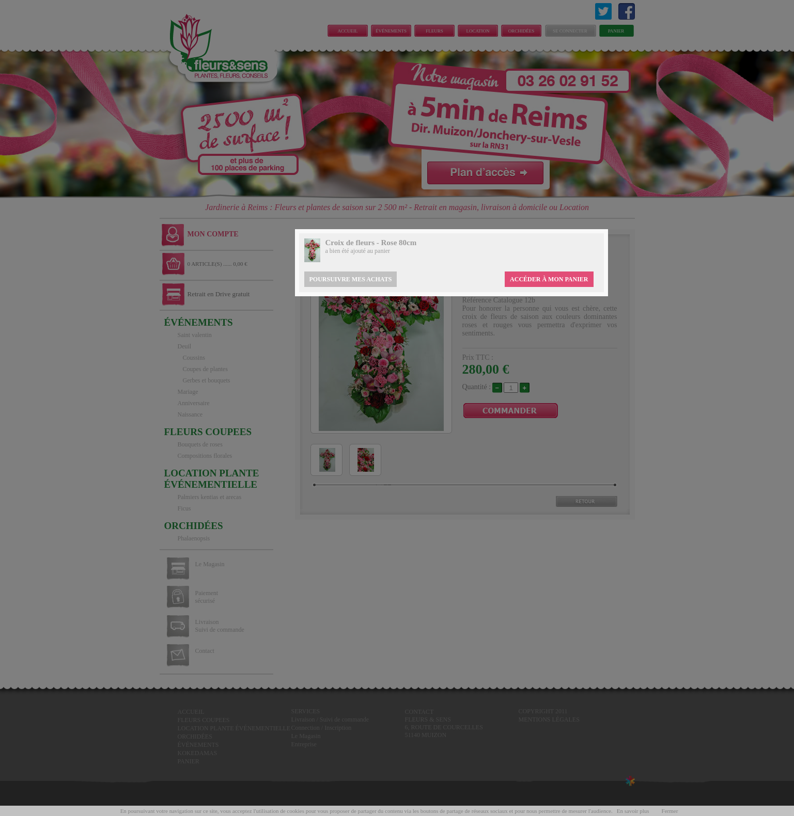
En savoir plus (633, 811)
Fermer (670, 811)
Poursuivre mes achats (350, 279)
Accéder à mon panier (549, 279)
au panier (378, 250)
